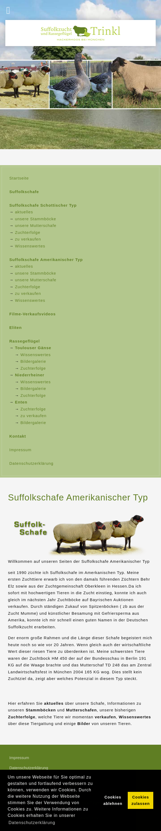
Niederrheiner (29, 375)
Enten (21, 402)
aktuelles (24, 212)
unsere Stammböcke (35, 219)
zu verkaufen (28, 239)
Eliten (15, 327)
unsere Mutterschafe (35, 225)
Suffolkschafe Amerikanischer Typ (46, 259)
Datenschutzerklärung (31, 463)
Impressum (20, 449)
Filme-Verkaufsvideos (32, 314)
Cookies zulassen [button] (140, 800)
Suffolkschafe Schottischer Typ (43, 205)
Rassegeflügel (24, 341)
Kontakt (17, 436)
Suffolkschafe (24, 191)
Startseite (19, 178)
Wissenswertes (30, 246)
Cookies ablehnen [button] (113, 800)
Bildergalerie (33, 361)
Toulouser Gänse (33, 347)
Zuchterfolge (27, 232)
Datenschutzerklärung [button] (32, 822)
